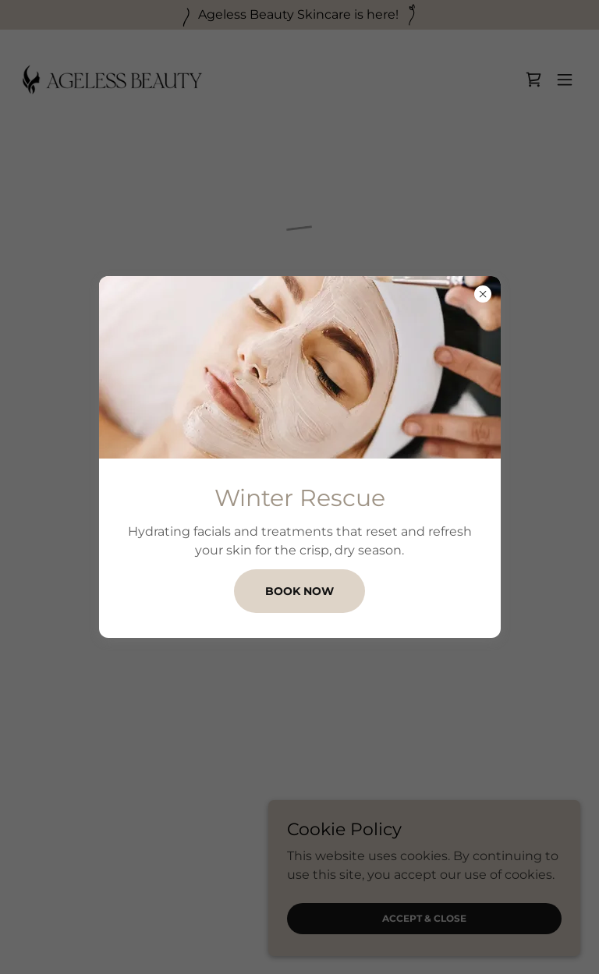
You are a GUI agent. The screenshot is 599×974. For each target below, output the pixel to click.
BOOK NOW (299, 591)
